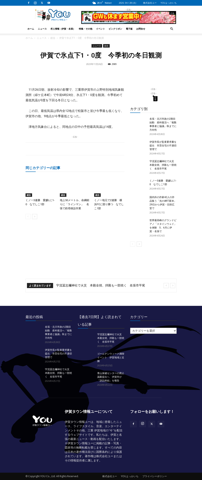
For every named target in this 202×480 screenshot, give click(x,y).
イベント (100, 28)
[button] (172, 29)
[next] (172, 285)
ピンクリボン (115, 28)
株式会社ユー (150, 2)
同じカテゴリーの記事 (43, 167)
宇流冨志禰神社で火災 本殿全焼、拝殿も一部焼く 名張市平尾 (163, 165)
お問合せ (140, 28)
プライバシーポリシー (154, 476)
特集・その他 (85, 28)
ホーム (30, 28)
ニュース (42, 28)
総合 (52, 38)
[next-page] (34, 216)
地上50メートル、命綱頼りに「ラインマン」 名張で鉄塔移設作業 (74, 204)
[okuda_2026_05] (128, 22)
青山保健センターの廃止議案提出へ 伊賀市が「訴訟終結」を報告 (110, 377)
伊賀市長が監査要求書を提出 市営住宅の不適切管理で (163, 145)
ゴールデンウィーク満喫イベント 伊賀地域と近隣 (110, 357)
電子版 (129, 28)
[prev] (166, 285)
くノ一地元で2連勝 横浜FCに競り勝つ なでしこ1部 (109, 204)
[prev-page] (28, 216)
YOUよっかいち (169, 2)
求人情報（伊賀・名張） (62, 28)
